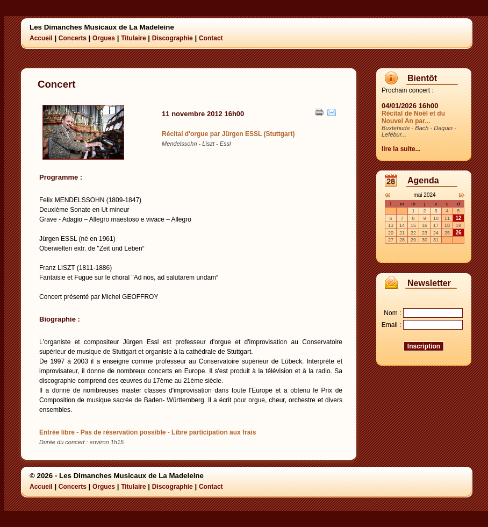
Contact (211, 38)
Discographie (172, 38)
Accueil (41, 38)
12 (458, 218)
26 (458, 233)
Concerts (73, 38)
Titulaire (133, 38)
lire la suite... (401, 149)
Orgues (103, 38)
